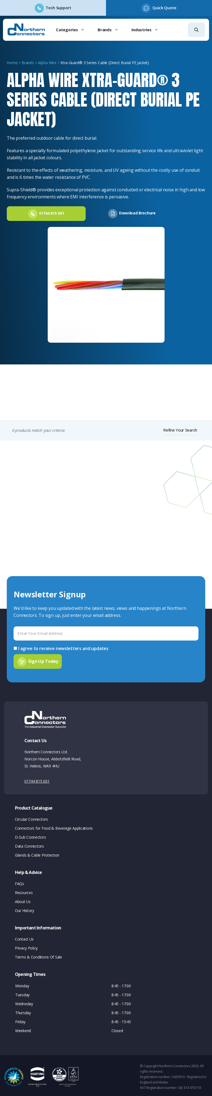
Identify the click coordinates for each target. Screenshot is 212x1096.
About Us (23, 898)
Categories (73, 29)
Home (12, 62)
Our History (24, 907)
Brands (111, 29)
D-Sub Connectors (30, 834)
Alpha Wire (47, 62)
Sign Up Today (43, 659)
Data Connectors (29, 843)
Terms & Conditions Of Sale (38, 954)
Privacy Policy (26, 945)
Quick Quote (164, 7)
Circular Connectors (31, 816)
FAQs (19, 880)
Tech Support (58, 7)
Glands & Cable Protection (37, 852)
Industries (148, 29)
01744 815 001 (36, 778)
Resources (24, 889)
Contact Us (24, 936)
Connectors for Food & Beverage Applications (54, 825)
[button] (196, 30)
